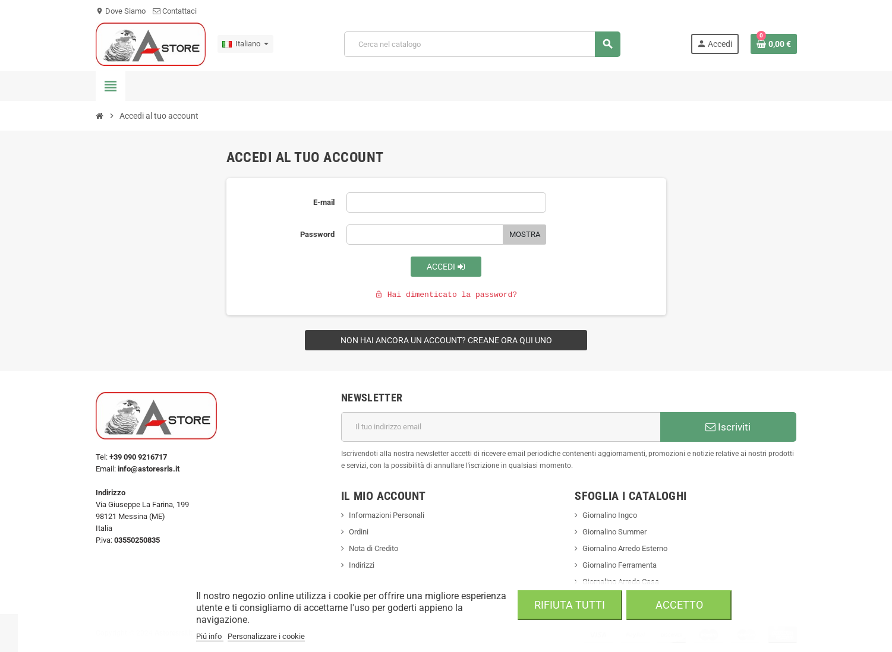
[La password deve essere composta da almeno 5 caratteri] (424, 234)
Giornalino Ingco (609, 515)
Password (317, 234)
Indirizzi (361, 565)
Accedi (446, 266)
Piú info (209, 636)
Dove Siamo (121, 11)
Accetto (679, 605)
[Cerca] (482, 44)
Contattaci (175, 11)
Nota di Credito (373, 548)
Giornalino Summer (614, 531)
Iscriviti (728, 427)
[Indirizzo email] (500, 427)
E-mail (324, 202)
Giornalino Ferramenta (619, 565)
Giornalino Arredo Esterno (624, 548)
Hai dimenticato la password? (446, 294)
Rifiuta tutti (569, 605)
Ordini (358, 531)
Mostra (524, 234)
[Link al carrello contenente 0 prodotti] (774, 44)
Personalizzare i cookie (266, 636)
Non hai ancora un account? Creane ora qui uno (446, 340)
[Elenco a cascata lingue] (245, 44)
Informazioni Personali (386, 515)
